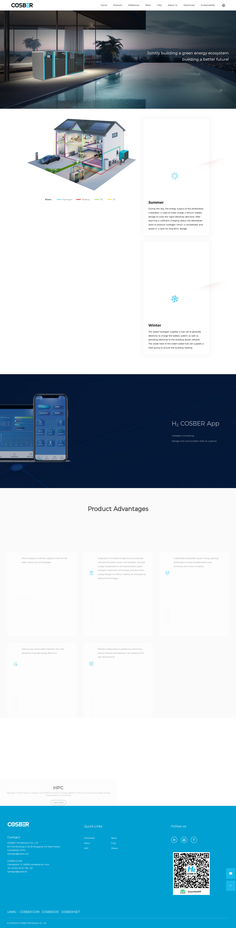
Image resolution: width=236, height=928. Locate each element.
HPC (86, 848)
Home (104, 5)
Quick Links (93, 826)
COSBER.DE (50, 912)
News (148, 5)
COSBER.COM (29, 912)
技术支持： (217, 923)
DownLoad (189, 5)
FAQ (159, 5)
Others (114, 848)
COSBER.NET (70, 912)
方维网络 (225, 923)
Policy (87, 843)
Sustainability (208, 5)
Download (89, 838)
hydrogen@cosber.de (17, 872)
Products (117, 5)
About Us (172, 5)
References (133, 5)
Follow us (178, 826)
